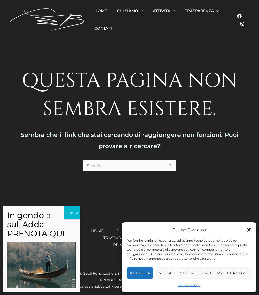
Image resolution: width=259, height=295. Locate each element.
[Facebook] (239, 16)
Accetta (140, 273)
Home (97, 230)
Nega (165, 273)
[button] (248, 229)
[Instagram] (242, 23)
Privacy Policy (189, 285)
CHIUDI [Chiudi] (72, 213)
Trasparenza (117, 237)
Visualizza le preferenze (214, 273)
